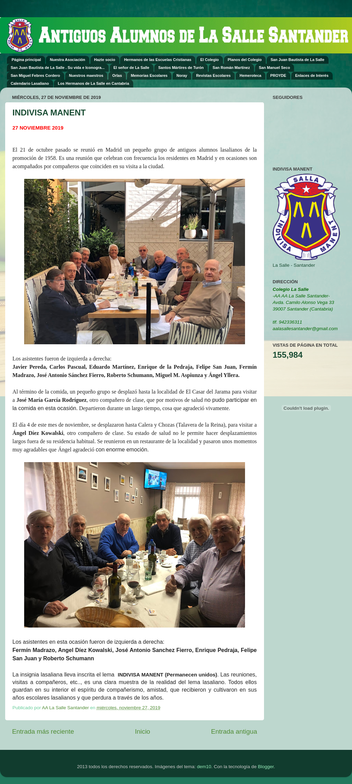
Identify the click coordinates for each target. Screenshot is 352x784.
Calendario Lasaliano (30, 83)
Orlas (117, 75)
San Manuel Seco (274, 67)
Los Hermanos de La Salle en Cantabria (93, 83)
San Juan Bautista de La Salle (297, 60)
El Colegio (209, 60)
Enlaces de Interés (312, 75)
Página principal (26, 60)
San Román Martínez (231, 67)
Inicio (142, 731)
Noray (181, 75)
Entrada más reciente (43, 731)
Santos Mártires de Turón (181, 67)
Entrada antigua (234, 731)
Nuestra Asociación (67, 60)
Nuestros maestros (86, 75)
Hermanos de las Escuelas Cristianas (157, 60)
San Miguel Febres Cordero (35, 75)
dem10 (204, 766)
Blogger (266, 766)
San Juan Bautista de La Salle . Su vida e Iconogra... (58, 67)
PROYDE (278, 75)
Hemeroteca (250, 75)
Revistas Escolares (213, 75)
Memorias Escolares (149, 75)
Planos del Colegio (245, 60)
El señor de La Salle (131, 67)
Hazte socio (104, 60)
